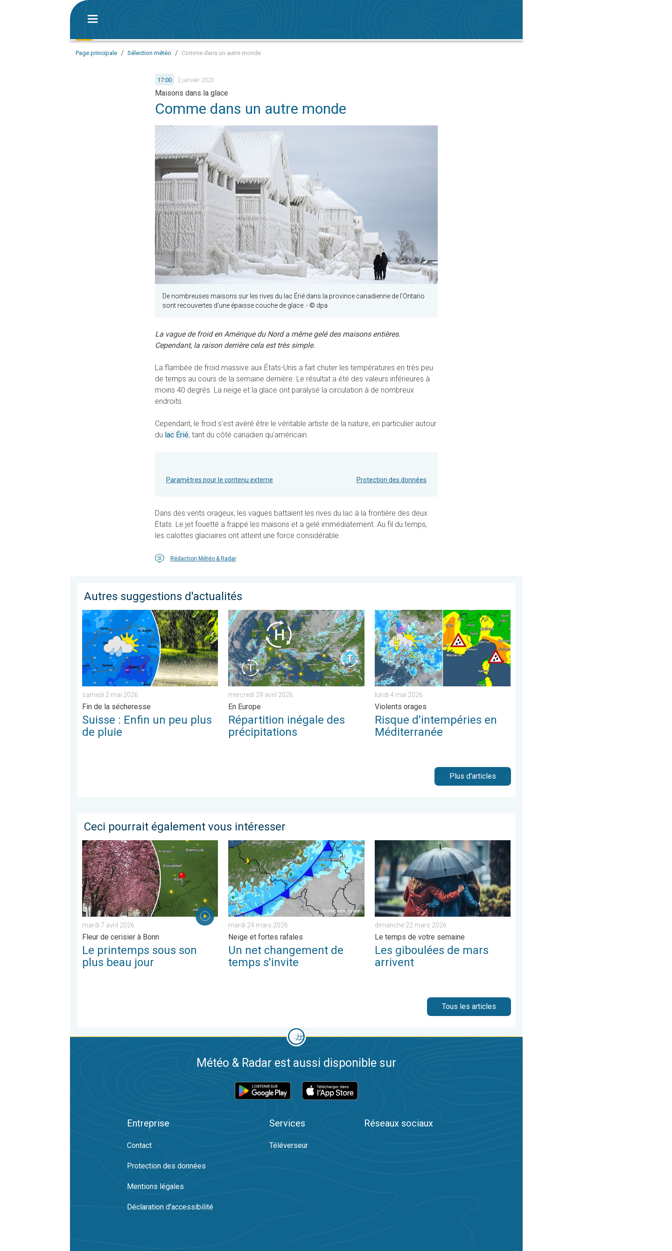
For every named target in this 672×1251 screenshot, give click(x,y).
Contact (139, 1145)
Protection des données (392, 480)
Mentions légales (155, 1186)
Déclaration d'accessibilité (170, 1207)
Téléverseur (288, 1145)
